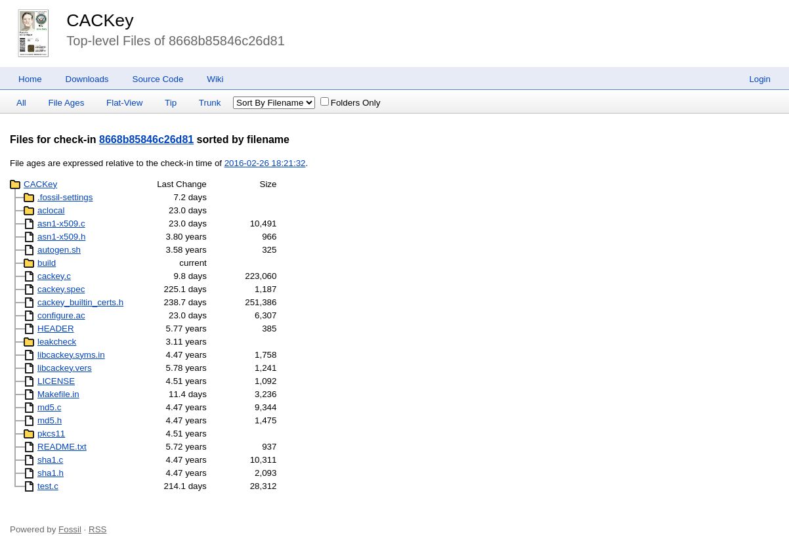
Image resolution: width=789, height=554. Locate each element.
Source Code (158, 79)
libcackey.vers (64, 368)
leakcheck (56, 342)
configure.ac (61, 315)
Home (30, 79)
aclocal (51, 210)
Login (760, 79)
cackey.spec (61, 289)
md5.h (49, 420)
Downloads (87, 79)
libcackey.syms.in (71, 355)
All (21, 103)
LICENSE (56, 381)
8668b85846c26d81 (146, 139)
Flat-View (124, 103)
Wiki (215, 79)
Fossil (69, 529)
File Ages (67, 103)
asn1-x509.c (61, 223)
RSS (97, 529)
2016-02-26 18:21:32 (265, 163)
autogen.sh (59, 250)
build (46, 263)
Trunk (210, 103)
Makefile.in (58, 394)
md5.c (49, 407)
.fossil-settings (65, 197)
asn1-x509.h (61, 237)
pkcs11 (51, 433)
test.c (47, 486)
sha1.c (50, 460)
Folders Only (350, 103)
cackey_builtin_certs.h (80, 302)
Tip (171, 103)
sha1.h (50, 473)
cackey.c (54, 276)
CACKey (99, 20)
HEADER (55, 328)
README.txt (62, 447)
